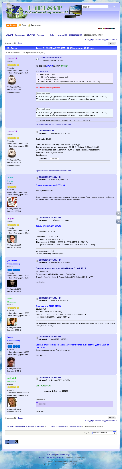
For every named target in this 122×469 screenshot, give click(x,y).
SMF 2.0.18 (51, 455)
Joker (10, 177)
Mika (9, 298)
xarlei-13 (12, 58)
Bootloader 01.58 (46, 131)
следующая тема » (109, 40)
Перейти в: (88, 433)
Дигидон (12, 260)
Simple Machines (71, 455)
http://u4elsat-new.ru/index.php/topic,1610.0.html (53, 124)
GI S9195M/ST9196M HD (51, 58)
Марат (10, 337)
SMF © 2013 (60, 455)
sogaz (10, 218)
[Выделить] (44, 71)
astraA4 (11, 378)
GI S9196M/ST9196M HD (50, 177)
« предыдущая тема (93, 40)
